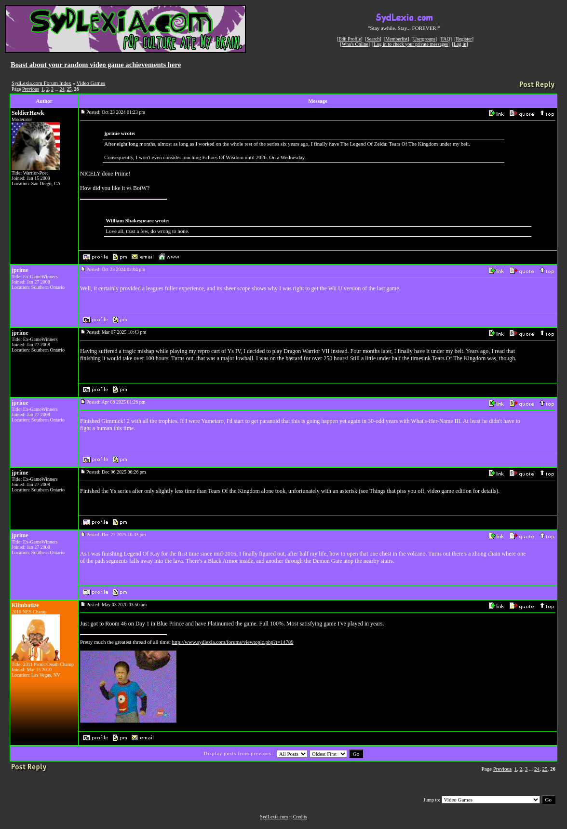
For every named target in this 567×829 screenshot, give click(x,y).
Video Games (91, 83)
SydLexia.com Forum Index (41, 83)
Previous (30, 89)
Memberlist (396, 38)
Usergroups (424, 38)
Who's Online (355, 44)
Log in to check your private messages (411, 44)
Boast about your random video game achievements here (96, 64)
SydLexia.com (274, 816)
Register (464, 38)
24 (61, 89)
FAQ (445, 38)
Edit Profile (349, 38)
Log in (460, 44)
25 (69, 89)
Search (372, 38)
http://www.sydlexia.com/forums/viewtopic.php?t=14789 (233, 642)
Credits (300, 816)
